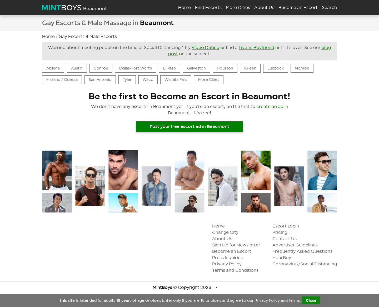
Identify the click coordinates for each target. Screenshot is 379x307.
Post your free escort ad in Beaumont (189, 126)
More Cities (238, 7)
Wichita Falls (175, 79)
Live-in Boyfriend (256, 47)
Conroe (101, 68)
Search (329, 7)
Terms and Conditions (239, 270)
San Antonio (100, 79)
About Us (226, 238)
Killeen (250, 68)
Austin (77, 68)
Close (311, 300)
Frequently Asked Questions (306, 251)
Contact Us (289, 238)
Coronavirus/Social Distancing (309, 263)
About (264, 7)
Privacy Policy (231, 263)
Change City (229, 232)
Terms (294, 300)
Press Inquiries (232, 257)
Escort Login (290, 226)
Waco (148, 79)
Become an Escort (236, 251)
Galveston (196, 68)
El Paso (169, 68)
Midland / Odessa (62, 79)
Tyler (127, 79)
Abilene (53, 68)
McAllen (302, 68)
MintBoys (162, 287)
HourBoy (286, 257)
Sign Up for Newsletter (240, 244)
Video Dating (205, 47)
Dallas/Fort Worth (135, 68)
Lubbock (275, 68)
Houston (225, 68)
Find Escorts (208, 7)
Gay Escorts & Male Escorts (88, 36)
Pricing (284, 232)
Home (184, 7)
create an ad (269, 106)
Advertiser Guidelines (299, 244)
